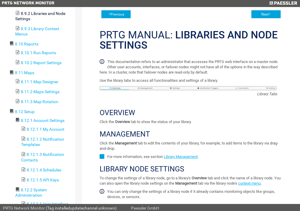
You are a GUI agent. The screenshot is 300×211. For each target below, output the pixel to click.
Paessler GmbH (145, 208)
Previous (117, 14)
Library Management (181, 156)
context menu (249, 183)
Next (265, 14)
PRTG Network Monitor (24, 208)
